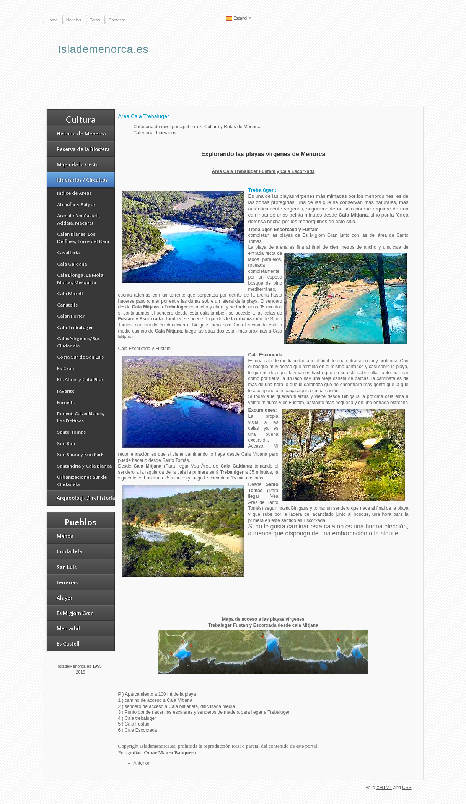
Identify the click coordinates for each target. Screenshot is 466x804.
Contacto (116, 20)
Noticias (73, 20)
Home (52, 20)
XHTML (384, 787)
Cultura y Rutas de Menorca (232, 126)
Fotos (95, 20)
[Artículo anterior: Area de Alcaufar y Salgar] (142, 763)
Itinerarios (166, 132)
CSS (407, 787)
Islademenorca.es (103, 49)
